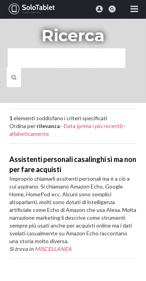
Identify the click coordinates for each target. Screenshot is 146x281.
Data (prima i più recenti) (93, 126)
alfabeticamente (29, 133)
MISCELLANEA (53, 248)
